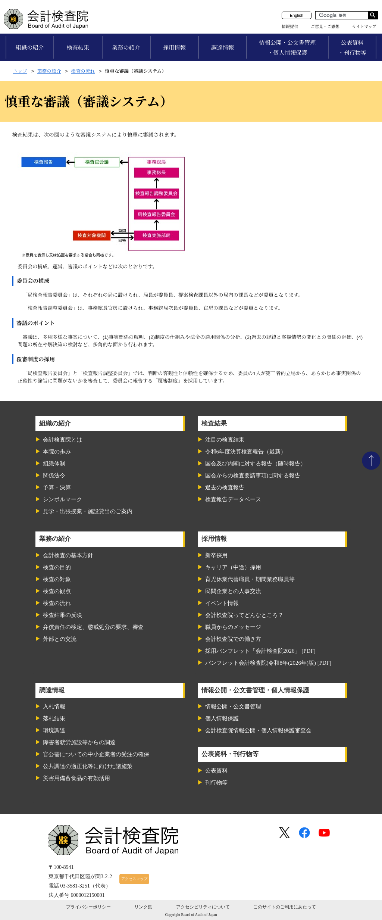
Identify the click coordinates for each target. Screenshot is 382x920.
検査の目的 (57, 567)
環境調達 (54, 730)
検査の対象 (57, 579)
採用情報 (174, 47)
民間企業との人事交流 (233, 591)
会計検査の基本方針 (68, 555)
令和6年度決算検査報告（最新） (245, 452)
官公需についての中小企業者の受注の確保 (96, 754)
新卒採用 (216, 555)
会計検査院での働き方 (233, 639)
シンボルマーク (62, 499)
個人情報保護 (222, 718)
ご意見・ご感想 (325, 26)
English (296, 15)
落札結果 (54, 718)
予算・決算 (57, 487)
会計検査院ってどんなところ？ (244, 615)
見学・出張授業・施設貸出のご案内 (87, 511)
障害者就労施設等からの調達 (79, 742)
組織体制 (54, 464)
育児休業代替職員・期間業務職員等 (250, 579)
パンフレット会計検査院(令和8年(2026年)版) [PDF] (268, 663)
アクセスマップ (134, 879)
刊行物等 (216, 783)
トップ (20, 71)
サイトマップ (364, 26)
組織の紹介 (30, 47)
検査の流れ (83, 71)
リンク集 (143, 907)
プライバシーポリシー (88, 907)
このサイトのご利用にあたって (284, 907)
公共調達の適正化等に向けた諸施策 (87, 766)
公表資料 (216, 771)
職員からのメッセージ (233, 627)
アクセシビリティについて (203, 907)
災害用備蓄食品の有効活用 (76, 778)
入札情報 (54, 707)
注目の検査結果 (224, 440)
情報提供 (290, 26)
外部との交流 (59, 639)
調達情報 (222, 47)
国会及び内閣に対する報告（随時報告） (255, 464)
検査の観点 (57, 591)
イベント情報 (222, 603)
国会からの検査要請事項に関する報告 (252, 475)
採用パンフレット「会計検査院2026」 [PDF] (260, 651)
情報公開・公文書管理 (233, 707)
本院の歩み (57, 452)
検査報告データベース (233, 499)
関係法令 (54, 475)
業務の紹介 (126, 47)
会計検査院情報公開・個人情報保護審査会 (258, 730)
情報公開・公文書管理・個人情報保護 (287, 48)
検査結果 (78, 47)
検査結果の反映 (62, 615)
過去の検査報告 (224, 487)
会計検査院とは (62, 440)
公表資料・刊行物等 (352, 48)
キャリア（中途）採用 (233, 567)
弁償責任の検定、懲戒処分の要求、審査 (93, 627)
